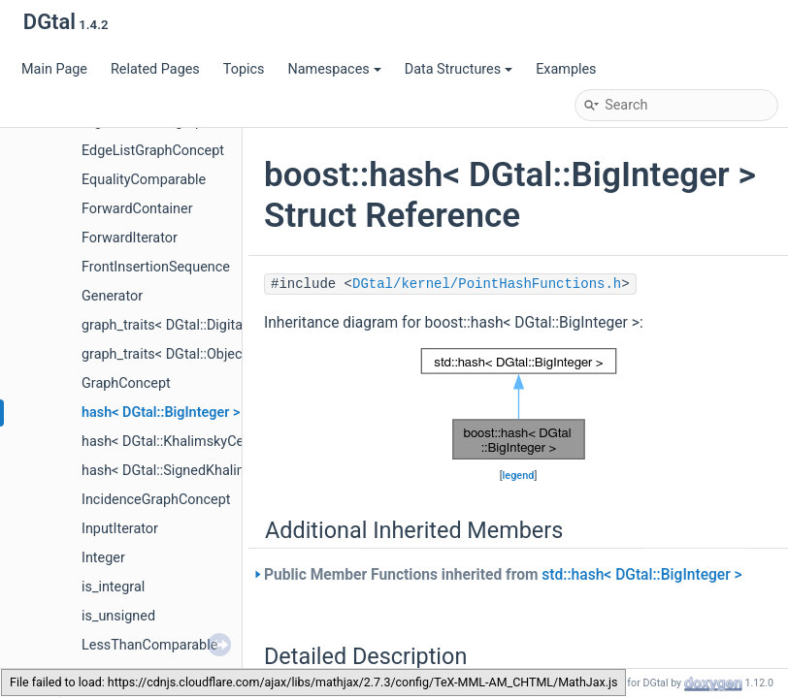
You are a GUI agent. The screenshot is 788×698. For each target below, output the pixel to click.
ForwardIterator (130, 238)
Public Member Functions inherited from (503, 575)
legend (519, 475)
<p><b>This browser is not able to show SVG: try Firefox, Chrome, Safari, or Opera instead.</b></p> (518, 404)
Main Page (54, 69)
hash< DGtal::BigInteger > (161, 412)
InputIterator (120, 529)
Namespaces (333, 69)
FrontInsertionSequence (156, 267)
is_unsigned (118, 616)
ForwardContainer (137, 209)
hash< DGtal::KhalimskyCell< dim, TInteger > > (223, 441)
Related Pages (155, 69)
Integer (103, 558)
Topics (244, 69)
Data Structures (458, 69)
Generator (112, 296)
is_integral (113, 587)
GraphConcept (126, 383)
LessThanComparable (149, 645)
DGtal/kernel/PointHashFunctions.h (486, 284)
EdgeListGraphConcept (153, 151)
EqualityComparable (144, 180)
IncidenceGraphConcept (156, 500)
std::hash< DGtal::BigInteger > (641, 575)
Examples (566, 69)
